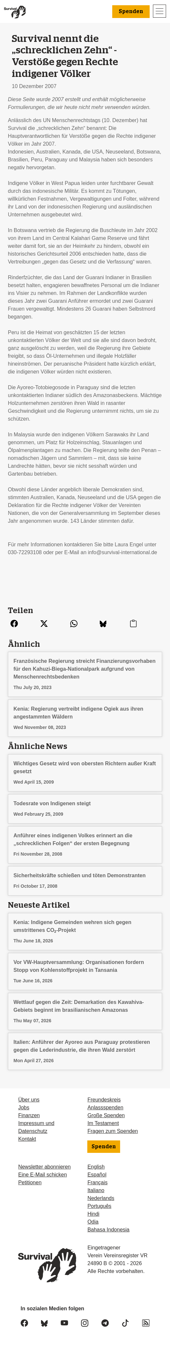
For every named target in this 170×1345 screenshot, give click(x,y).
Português (99, 1206)
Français (97, 1182)
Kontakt (27, 1139)
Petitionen (29, 1182)
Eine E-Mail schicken (42, 1174)
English (95, 1167)
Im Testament (103, 1123)
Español (96, 1174)
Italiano (95, 1190)
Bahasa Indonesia (108, 1229)
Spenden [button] (131, 11)
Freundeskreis (103, 1099)
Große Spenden (106, 1115)
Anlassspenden (105, 1107)
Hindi (93, 1214)
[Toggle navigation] (159, 11)
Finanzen (29, 1115)
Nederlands (100, 1198)
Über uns (28, 1099)
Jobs (23, 1107)
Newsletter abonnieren (44, 1167)
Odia (92, 1222)
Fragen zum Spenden (112, 1131)
